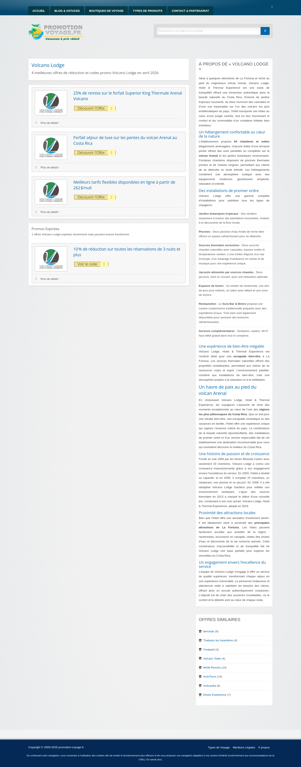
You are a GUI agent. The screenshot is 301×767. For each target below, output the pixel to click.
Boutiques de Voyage (106, 10)
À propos (264, 747)
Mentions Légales (244, 747)
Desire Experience (214, 694)
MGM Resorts (212, 667)
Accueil (38, 10)
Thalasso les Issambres (218, 640)
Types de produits (147, 10)
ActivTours (209, 676)
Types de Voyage (219, 747)
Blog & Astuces (67, 10)
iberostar (208, 631)
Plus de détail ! (47, 122)
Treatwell (209, 649)
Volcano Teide (212, 658)
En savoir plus (154, 759)
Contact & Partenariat (190, 10)
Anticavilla (209, 685)
